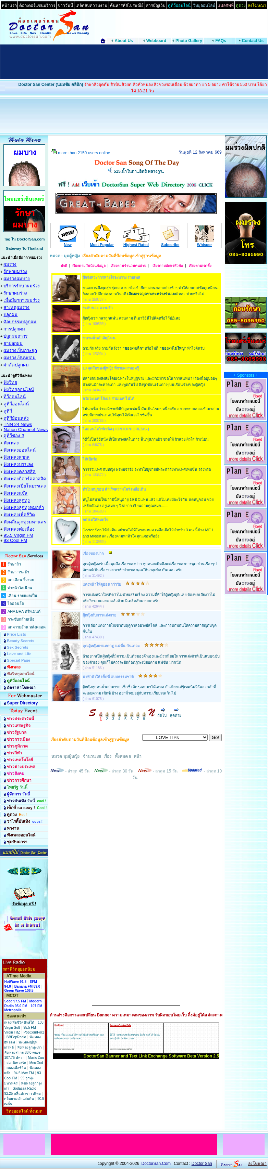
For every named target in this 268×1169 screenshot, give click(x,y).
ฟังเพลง (11, 442)
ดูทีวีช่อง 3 (13, 435)
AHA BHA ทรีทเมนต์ (24, 611)
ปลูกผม (10, 314)
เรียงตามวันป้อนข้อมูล (89, 266)
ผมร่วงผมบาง (16, 278)
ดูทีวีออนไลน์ (16, 403)
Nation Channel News (25, 429)
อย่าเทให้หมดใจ (95, 520)
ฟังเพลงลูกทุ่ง (16, 500)
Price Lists (16, 634)
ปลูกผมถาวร (15, 336)
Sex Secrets (17, 647)
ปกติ (64, 266)
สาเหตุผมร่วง (16, 307)
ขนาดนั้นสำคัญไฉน (99, 338)
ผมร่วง (9, 264)
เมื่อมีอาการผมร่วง (21, 300)
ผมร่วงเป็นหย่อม (19, 357)
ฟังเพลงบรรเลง (18, 464)
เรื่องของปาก (93, 553)
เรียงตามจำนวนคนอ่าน (128, 266)
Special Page (18, 660)
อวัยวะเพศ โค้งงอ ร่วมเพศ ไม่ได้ (108, 399)
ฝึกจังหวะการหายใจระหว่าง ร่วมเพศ (111, 277)
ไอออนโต (16, 603)
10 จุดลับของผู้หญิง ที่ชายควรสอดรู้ (111, 368)
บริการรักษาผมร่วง (21, 285)
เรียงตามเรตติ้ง (200, 266)
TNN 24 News (17, 424)
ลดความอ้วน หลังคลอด (27, 627)
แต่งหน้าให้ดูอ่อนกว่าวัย (102, 584)
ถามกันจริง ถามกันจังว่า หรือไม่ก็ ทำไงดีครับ (144, 348)
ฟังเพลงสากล (16, 457)
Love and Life (19, 654)
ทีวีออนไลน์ (14, 396)
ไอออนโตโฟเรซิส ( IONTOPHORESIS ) (116, 429)
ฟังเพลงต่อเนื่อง (19, 529)
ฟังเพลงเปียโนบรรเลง (24, 486)
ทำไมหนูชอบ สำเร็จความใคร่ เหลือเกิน (114, 489)
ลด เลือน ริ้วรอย (21, 580)
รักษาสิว (14, 564)
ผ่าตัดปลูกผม (16, 364)
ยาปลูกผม (13, 343)
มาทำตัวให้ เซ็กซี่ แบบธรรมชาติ (108, 677)
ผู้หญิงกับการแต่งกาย (99, 615)
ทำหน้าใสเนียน (20, 588)
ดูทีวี (7, 411)
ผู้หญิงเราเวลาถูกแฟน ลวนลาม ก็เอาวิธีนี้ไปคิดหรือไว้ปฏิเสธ (132, 318)
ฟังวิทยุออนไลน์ (18, 389)
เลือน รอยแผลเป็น (22, 596)
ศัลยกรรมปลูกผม (19, 321)
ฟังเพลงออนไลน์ (19, 450)
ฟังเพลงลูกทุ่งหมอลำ (23, 507)
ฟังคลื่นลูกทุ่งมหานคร (24, 521)
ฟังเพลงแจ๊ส (15, 493)
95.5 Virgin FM (18, 535)
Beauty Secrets (20, 641)
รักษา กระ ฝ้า (18, 572)
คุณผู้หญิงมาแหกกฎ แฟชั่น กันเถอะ (111, 646)
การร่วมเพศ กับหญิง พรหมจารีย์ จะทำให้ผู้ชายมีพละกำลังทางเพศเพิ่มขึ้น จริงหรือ (147, 469)
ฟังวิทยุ (10, 382)
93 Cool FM (15, 540)
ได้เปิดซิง (90, 459)
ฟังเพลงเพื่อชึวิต (19, 514)
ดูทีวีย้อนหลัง (16, 418)
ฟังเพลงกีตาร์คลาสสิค (24, 478)
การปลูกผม (14, 329)
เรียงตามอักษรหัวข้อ (167, 266)
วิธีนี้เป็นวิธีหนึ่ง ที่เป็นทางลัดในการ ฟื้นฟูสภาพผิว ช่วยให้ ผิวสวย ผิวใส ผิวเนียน (146, 439)
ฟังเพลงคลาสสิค (19, 471)
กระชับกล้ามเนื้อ (21, 619)
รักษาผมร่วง (15, 271)
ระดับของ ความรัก (98, 308)
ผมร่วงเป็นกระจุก (20, 350)
